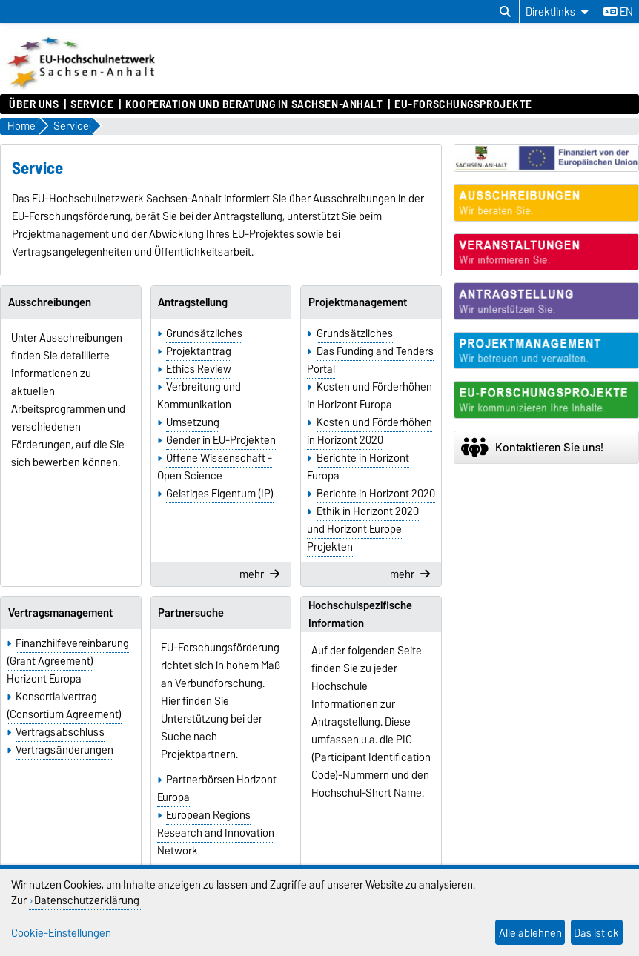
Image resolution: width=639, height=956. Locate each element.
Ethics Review (198, 369)
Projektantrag (198, 351)
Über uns (34, 104)
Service (91, 104)
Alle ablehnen (530, 932)
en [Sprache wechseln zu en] (618, 12)
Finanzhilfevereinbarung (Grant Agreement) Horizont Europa (68, 661)
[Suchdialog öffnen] (505, 12)
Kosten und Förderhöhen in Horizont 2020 (369, 431)
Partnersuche (191, 613)
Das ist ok (596, 932)
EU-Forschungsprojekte (463, 104)
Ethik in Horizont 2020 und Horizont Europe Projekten (362, 529)
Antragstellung (193, 302)
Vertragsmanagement (60, 613)
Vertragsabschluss (60, 732)
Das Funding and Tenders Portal (370, 360)
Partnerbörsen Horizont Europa (217, 788)
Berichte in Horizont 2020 (376, 493)
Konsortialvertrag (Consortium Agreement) (64, 705)
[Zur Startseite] (82, 87)
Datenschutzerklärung (86, 900)
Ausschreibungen (49, 302)
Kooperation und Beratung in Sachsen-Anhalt (254, 104)
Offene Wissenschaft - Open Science (214, 467)
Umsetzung (192, 422)
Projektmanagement (357, 302)
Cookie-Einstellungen (61, 932)
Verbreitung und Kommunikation (199, 396)
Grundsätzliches (204, 333)
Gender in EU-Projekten (221, 440)
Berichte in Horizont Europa (357, 467)
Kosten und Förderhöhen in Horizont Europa (369, 396)
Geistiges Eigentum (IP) (220, 493)
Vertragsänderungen (64, 750)
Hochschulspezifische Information (360, 614)
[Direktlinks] (557, 11)
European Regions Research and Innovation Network (215, 833)
